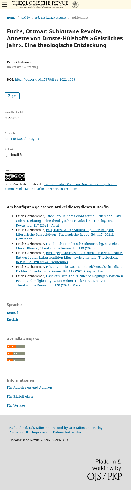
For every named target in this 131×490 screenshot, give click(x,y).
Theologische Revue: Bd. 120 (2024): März (48, 285)
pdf (13, 96)
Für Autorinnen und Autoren (29, 387)
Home (11, 17)
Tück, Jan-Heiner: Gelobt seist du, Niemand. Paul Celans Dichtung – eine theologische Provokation (68, 218)
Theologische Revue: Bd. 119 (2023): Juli (70, 248)
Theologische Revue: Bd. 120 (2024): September (67, 259)
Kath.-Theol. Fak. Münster (29, 427)
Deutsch (13, 312)
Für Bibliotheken (20, 396)
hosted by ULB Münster (71, 427)
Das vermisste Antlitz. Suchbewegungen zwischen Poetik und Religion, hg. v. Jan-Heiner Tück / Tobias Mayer (69, 278)
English (12, 319)
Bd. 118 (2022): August (50, 17)
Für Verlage (16, 405)
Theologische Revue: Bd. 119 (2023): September (67, 271)
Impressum (41, 432)
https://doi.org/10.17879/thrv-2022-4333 (45, 79)
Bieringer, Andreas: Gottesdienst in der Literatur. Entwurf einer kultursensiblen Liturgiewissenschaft (69, 255)
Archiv (25, 17)
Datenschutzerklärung (70, 432)
